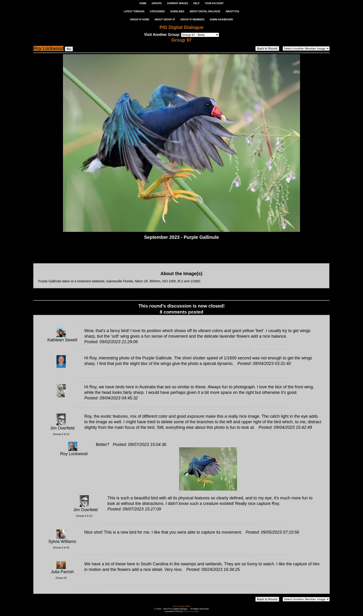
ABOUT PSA (232, 11)
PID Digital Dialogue (181, 27)
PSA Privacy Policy (181, 606)
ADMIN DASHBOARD (221, 19)
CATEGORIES (157, 11)
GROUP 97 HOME (139, 19)
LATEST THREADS (134, 11)
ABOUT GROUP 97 (164, 19)
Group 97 (181, 40)
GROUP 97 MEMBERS (192, 19)
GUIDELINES (177, 11)
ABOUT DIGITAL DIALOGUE (205, 11)
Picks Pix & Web (190, 611)
